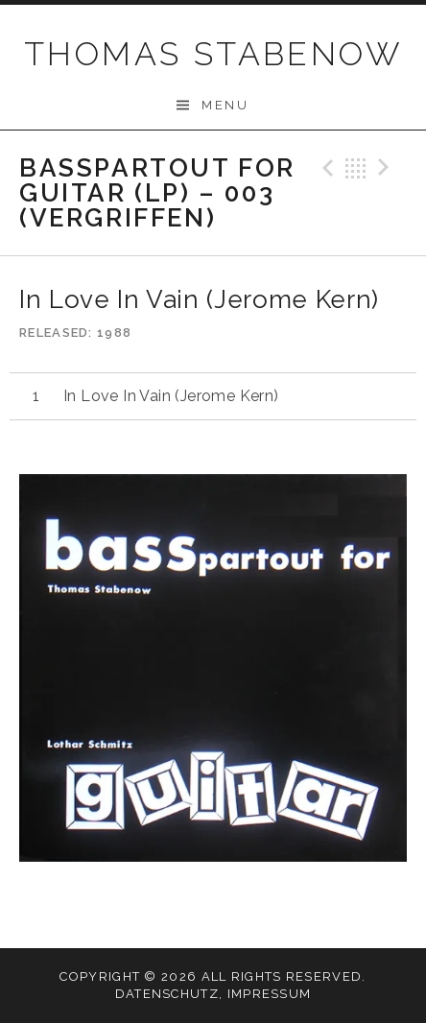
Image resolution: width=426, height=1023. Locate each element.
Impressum (269, 994)
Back (356, 167)
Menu (224, 105)
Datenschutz (167, 994)
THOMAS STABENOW (213, 54)
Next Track (386, 167)
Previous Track (325, 167)
